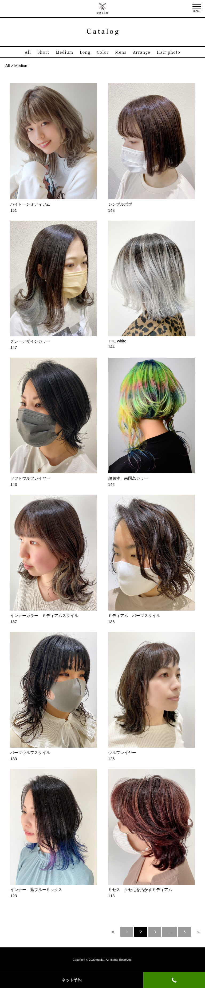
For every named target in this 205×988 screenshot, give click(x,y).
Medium (64, 52)
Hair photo (168, 52)
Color (103, 52)
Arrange (141, 52)
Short (43, 52)
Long (85, 52)
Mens (120, 52)
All (28, 52)
